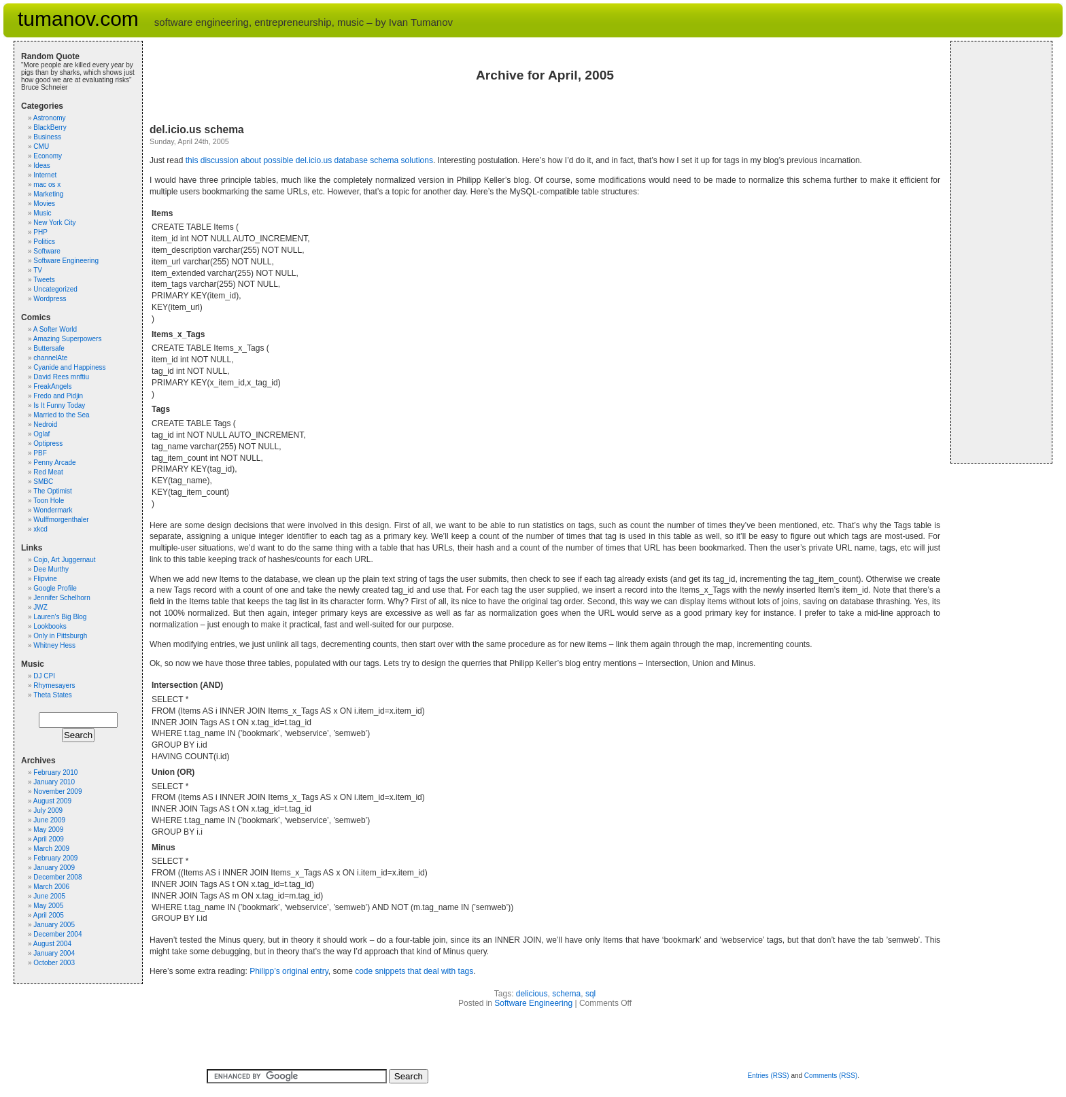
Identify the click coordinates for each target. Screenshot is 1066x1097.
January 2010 (54, 782)
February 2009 (55, 858)
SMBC (43, 481)
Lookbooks (49, 626)
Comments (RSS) (830, 1075)
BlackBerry (49, 127)
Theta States (52, 695)
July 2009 (48, 810)
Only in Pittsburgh (60, 636)
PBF (39, 453)
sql (590, 993)
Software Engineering (533, 1003)
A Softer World (55, 329)
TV (37, 270)
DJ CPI (44, 676)
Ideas (41, 165)
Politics (44, 241)
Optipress (48, 443)
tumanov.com (78, 18)
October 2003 (54, 963)
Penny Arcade (54, 462)
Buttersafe (49, 348)
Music (42, 213)
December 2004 (57, 934)
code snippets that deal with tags (414, 971)
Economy (47, 156)
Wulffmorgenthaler (60, 519)
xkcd (40, 529)
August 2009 (52, 801)
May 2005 (48, 905)
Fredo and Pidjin (58, 396)
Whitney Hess (54, 645)
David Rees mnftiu (61, 377)
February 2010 (55, 772)
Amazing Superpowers (67, 339)
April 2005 (48, 915)
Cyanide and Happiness (69, 367)
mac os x (47, 184)
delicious (532, 993)
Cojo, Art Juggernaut (64, 559)
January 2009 (54, 867)
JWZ (40, 607)
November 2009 (57, 791)
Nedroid (45, 424)
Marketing (48, 194)
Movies (44, 203)
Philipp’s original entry (289, 971)
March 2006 (51, 886)
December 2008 (57, 877)
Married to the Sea (61, 415)
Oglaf (41, 434)
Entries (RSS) (768, 1075)
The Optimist (52, 491)
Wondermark (52, 510)
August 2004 (52, 943)
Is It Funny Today (59, 405)
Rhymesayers (54, 685)
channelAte (50, 358)
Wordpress (49, 298)
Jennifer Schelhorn (61, 598)
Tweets (44, 279)
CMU (41, 146)
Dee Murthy (51, 569)
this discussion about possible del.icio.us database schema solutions (309, 160)
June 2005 (49, 896)
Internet (44, 175)
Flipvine (44, 578)
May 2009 (48, 829)
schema (566, 993)
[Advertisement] (998, 252)
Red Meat (48, 472)
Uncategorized (55, 289)
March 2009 (51, 848)
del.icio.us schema (197, 129)
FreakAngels (52, 386)
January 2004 (54, 953)
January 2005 (54, 924)
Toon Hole (48, 500)
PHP (40, 232)
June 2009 (49, 820)
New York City (54, 222)
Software (46, 251)
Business (47, 137)
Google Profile (54, 588)
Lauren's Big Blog (59, 617)
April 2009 (48, 839)
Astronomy (49, 118)
